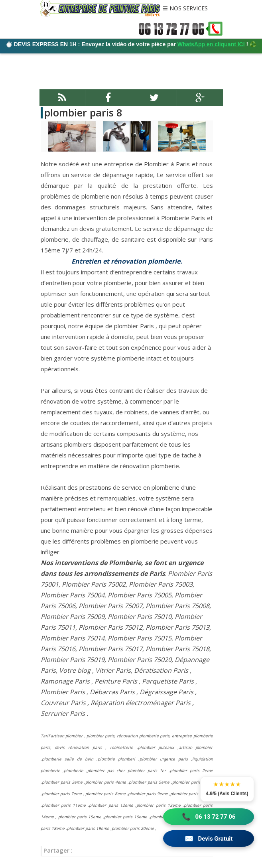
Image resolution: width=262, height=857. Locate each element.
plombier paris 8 (83, 112)
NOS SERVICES (188, 9)
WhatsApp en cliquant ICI (211, 44)
